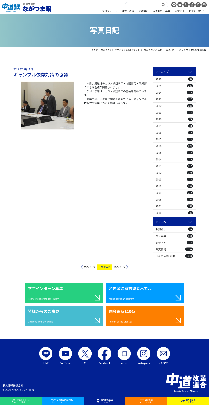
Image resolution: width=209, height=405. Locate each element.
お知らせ (174, 229)
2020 (174, 119)
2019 (174, 126)
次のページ (119, 267)
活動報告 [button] (143, 11)
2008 (174, 199)
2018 (174, 133)
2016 (174, 146)
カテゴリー (162, 222)
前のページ (89, 267)
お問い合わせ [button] (196, 11)
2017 (174, 139)
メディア (174, 243)
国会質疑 (174, 236)
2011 (174, 179)
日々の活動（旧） (174, 256)
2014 (174, 159)
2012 (174, 173)
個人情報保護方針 (12, 385)
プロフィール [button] (109, 11)
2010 (174, 186)
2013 (174, 166)
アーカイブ (162, 72)
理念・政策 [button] (128, 11)
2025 (174, 86)
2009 (174, 193)
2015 (174, 153)
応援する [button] (180, 11)
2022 (174, 106)
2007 (174, 206)
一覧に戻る (104, 267)
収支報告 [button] (158, 11)
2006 (174, 213)
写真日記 (174, 249)
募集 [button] (167, 11)
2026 (174, 79)
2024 (174, 92)
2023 (174, 99)
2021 (174, 112)
